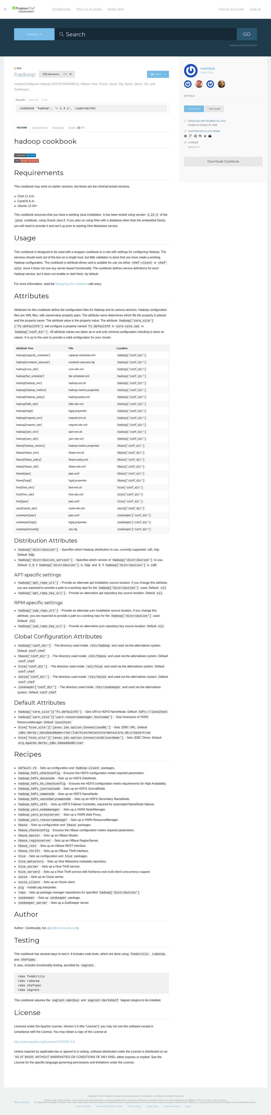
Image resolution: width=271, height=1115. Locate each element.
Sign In (255, 9)
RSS (17, 68)
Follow (159, 74)
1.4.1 (55, 74)
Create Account (231, 9)
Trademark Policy (172, 1106)
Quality (76, 127)
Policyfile (20, 100)
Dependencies (39, 127)
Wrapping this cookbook (72, 283)
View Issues (214, 108)
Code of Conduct (83, 1106)
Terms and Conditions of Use (109, 1106)
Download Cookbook (223, 161)
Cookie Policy (152, 1106)
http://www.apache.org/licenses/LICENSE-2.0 (44, 1041)
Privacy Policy (134, 1106)
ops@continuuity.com (63, 928)
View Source (194, 108)
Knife (44, 100)
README (22, 127)
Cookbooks (61, 9)
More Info (115, 9)
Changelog (58, 127)
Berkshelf (33, 100)
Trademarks (23, 1102)
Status (188, 1106)
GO (246, 34)
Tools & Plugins (89, 9)
